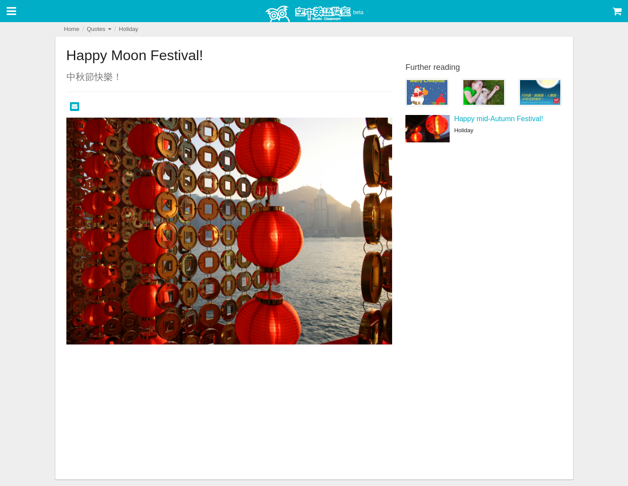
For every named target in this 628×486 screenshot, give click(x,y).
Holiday (128, 29)
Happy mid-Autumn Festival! (498, 118)
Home (72, 29)
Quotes (99, 29)
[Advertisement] (229, 413)
